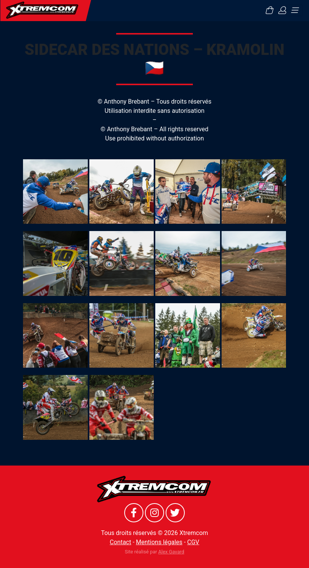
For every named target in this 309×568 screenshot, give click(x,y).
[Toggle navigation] (294, 10)
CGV (193, 542)
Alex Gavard (171, 552)
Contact (120, 542)
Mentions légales (159, 542)
